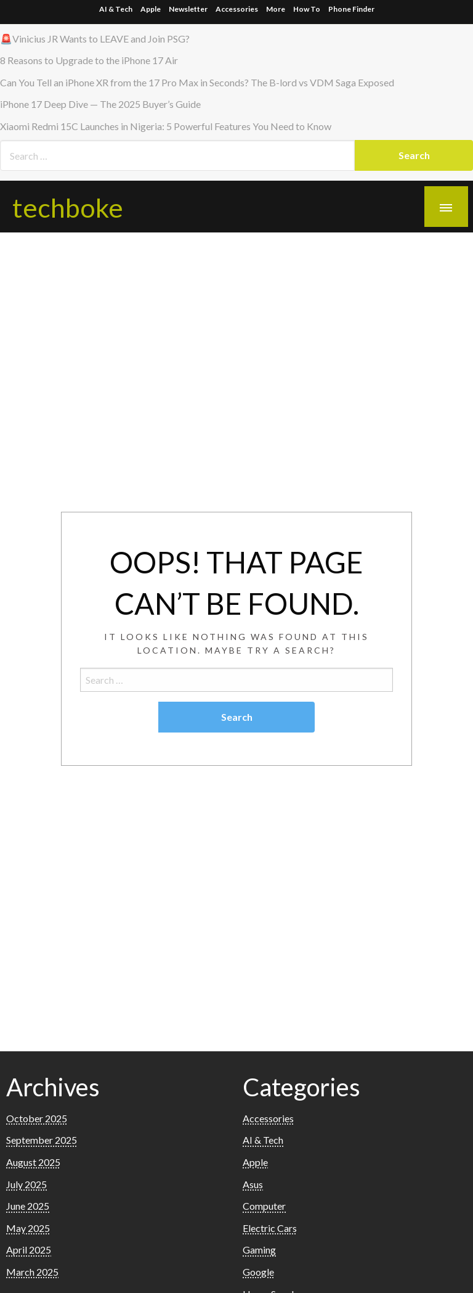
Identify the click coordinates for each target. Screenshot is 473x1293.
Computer (264, 1206)
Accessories (237, 9)
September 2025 (41, 1140)
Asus (253, 1184)
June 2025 (27, 1206)
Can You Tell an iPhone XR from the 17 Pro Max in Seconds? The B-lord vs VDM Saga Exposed (197, 82)
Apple (150, 9)
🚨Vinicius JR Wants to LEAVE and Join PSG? (95, 38)
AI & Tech (115, 9)
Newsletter (188, 9)
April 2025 (28, 1249)
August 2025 (33, 1162)
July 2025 (26, 1184)
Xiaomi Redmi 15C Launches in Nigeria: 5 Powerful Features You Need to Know (165, 126)
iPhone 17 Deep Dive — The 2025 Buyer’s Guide (100, 104)
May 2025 (28, 1228)
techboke (67, 207)
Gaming (259, 1249)
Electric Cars (270, 1228)
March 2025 (32, 1272)
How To (306, 9)
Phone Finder (351, 9)
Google (258, 1272)
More (275, 9)
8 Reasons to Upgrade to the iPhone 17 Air (89, 60)
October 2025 (36, 1118)
